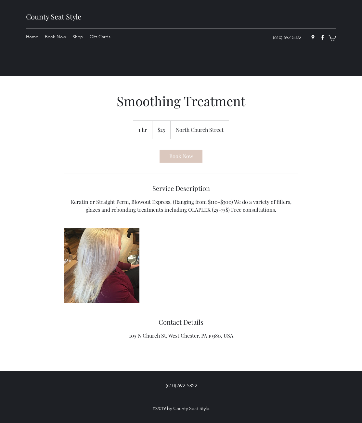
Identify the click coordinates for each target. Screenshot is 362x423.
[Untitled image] (101, 265)
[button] (332, 37)
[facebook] (322, 37)
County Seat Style (53, 16)
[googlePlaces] (313, 37)
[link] (181, 156)
